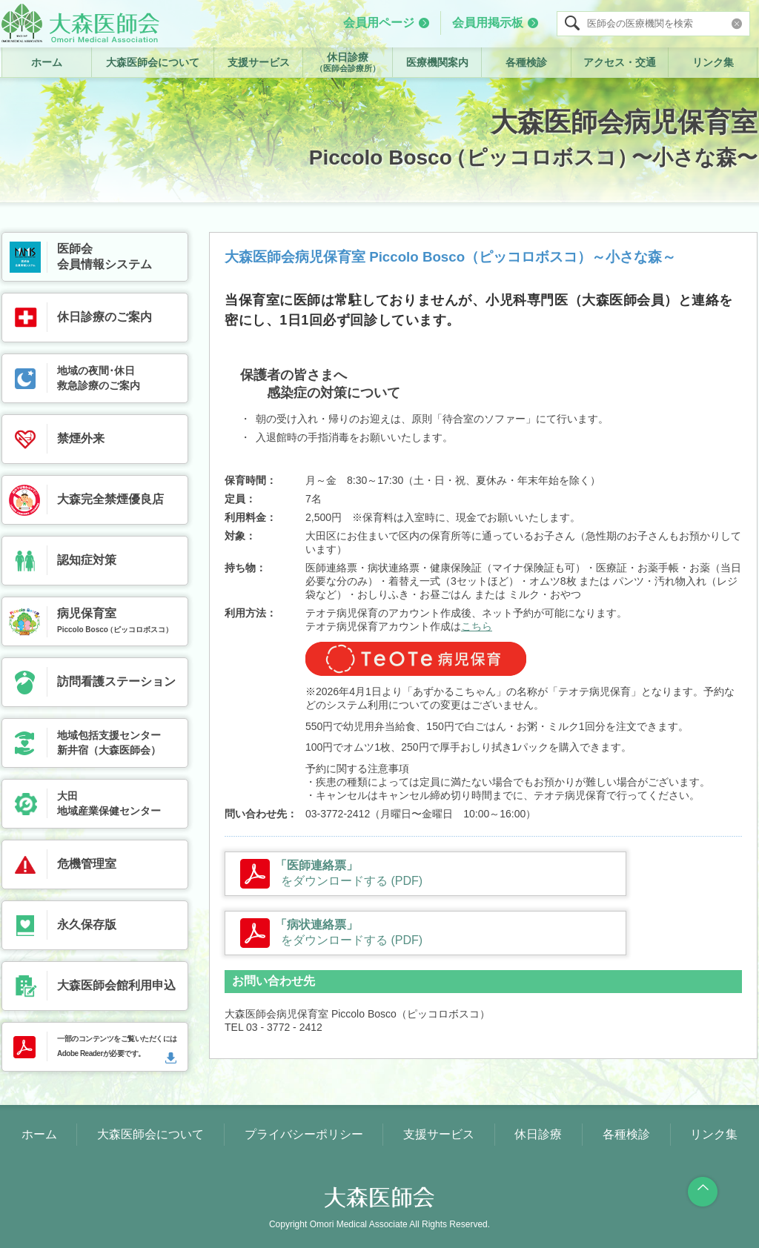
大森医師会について (152, 62)
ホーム (46, 62)
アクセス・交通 (619, 62)
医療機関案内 (437, 62)
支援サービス (259, 62)
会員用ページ (378, 22)
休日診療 (347, 62)
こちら (476, 626)
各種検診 (526, 62)
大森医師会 (80, 23)
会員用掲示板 (487, 22)
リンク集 (713, 62)
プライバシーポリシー (304, 1134)
